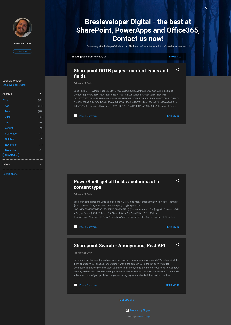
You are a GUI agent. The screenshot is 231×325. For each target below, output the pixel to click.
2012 (5, 100)
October (9, 139)
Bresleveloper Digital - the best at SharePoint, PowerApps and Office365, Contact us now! (138, 30)
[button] (177, 70)
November (11, 144)
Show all (175, 56)
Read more (172, 115)
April (7, 105)
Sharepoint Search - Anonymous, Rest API (119, 245)
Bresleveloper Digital (14, 84)
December (11, 150)
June (7, 116)
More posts (126, 300)
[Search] (207, 9)
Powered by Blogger (138, 310)
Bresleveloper (22, 43)
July (7, 122)
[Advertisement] (198, 100)
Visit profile (22, 51)
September (11, 133)
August (9, 128)
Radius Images (145, 317)
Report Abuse (10, 174)
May (7, 111)
